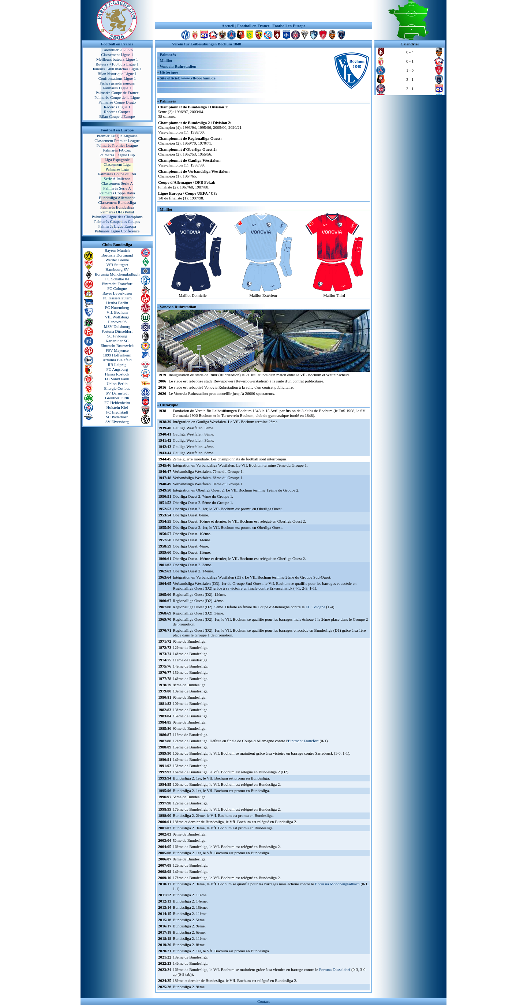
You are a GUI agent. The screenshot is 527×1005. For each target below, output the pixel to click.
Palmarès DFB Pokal (117, 212)
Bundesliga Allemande (117, 197)
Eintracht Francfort (117, 283)
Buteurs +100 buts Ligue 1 (117, 64)
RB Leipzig (117, 364)
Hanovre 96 (117, 322)
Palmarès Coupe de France (117, 92)
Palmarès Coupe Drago (117, 102)
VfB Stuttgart (117, 264)
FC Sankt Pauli (117, 379)
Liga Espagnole (117, 159)
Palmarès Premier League (117, 145)
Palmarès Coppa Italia (117, 193)
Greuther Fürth (117, 398)
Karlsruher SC (116, 341)
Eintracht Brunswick (117, 345)
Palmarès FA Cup (117, 150)
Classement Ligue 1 (117, 54)
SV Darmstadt (117, 393)
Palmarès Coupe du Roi (117, 174)
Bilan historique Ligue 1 (117, 73)
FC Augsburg (117, 369)
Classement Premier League (116, 140)
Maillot (166, 60)
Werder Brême (117, 260)
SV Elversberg (117, 421)
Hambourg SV (117, 269)
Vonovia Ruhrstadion (178, 66)
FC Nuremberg (117, 307)
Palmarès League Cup (117, 155)
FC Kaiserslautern (117, 298)
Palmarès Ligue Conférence (117, 231)
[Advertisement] (263, 11)
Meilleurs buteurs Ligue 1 (117, 59)
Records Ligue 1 (117, 107)
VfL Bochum (117, 312)
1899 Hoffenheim (117, 355)
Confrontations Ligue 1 (117, 78)
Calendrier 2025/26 (116, 50)
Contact (263, 1001)
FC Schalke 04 (117, 279)
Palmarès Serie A (117, 188)
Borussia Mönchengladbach (117, 274)
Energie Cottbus (117, 388)
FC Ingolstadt (117, 412)
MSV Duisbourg (117, 326)
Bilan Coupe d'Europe (117, 116)
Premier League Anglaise (117, 136)
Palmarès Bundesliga (117, 207)
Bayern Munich (117, 250)
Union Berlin (117, 383)
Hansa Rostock (117, 374)
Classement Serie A (117, 183)
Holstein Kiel (117, 407)
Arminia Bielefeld (117, 360)
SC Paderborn (117, 417)
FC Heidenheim (117, 402)
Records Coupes (117, 111)
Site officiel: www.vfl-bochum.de (187, 78)
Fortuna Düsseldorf (116, 331)
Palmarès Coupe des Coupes (117, 221)
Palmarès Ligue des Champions (116, 216)
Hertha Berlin (117, 302)
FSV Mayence (116, 350)
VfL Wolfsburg (117, 317)
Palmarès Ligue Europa (117, 226)
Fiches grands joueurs (117, 83)
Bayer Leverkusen (117, 293)
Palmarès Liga (116, 169)
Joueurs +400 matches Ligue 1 (117, 69)
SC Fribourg (117, 336)
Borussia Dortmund (117, 255)
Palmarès (168, 54)
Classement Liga (117, 164)
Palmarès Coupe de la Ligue (117, 97)
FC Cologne (117, 288)
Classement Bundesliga (117, 202)
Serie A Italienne (117, 178)
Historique (169, 72)
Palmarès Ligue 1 (117, 88)
